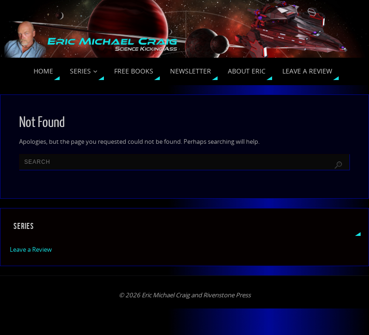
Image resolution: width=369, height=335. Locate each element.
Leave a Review (31, 249)
